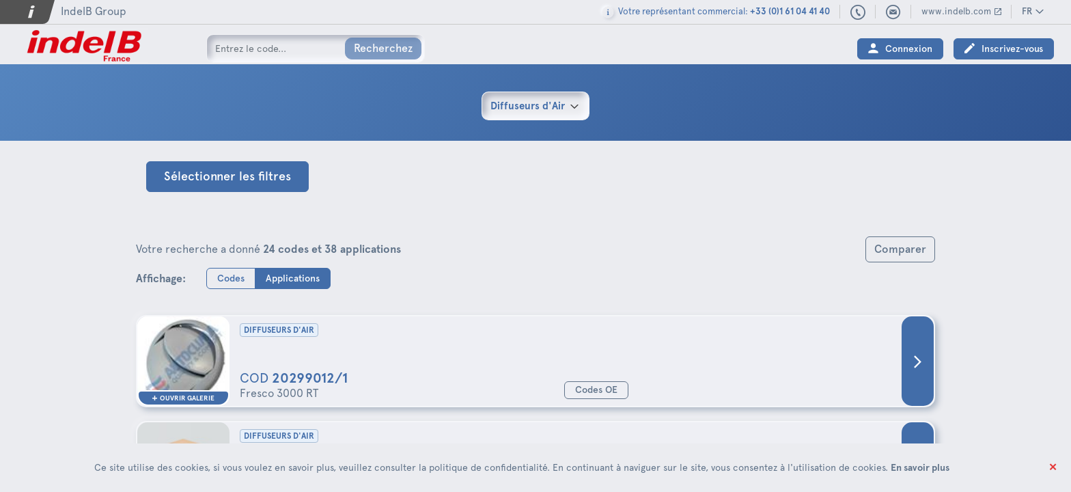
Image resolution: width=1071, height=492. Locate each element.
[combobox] (535, 106)
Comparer (900, 249)
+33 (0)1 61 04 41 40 (858, 13)
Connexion (908, 49)
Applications (293, 277)
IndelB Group (93, 11)
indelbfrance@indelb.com (893, 12)
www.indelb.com (956, 11)
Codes (231, 277)
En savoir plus (920, 467)
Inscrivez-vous (1012, 49)
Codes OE (596, 390)
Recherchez (383, 48)
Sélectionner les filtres (227, 176)
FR (1027, 11)
